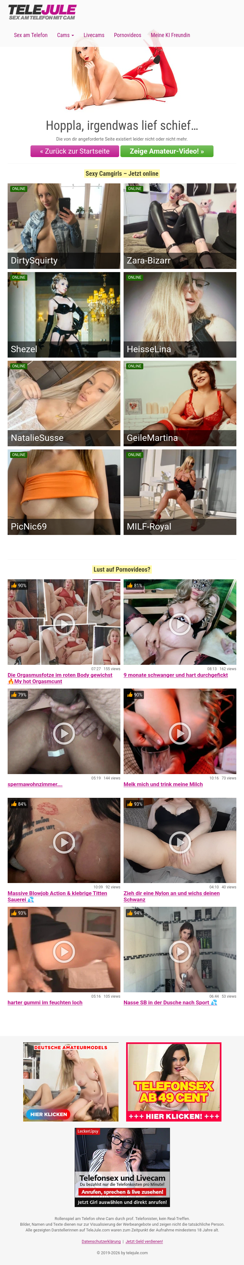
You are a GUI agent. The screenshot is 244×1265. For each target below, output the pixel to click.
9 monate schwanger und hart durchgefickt (176, 675)
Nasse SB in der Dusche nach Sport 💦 (170, 1002)
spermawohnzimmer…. (35, 784)
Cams (65, 35)
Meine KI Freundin (170, 35)
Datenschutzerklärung (101, 1241)
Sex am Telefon (31, 35)
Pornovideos (127, 35)
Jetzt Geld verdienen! (144, 1241)
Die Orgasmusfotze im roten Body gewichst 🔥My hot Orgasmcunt (60, 678)
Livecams (94, 35)
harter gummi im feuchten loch (45, 1002)
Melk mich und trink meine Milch (163, 784)
